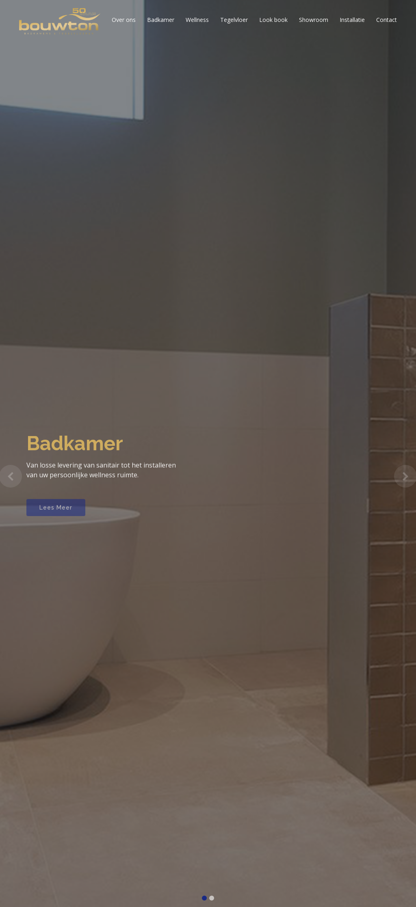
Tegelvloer (234, 20)
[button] (10, 476)
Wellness (197, 20)
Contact (386, 20)
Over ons (124, 20)
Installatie (352, 20)
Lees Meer (55, 512)
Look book (273, 20)
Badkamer (160, 20)
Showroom (313, 20)
